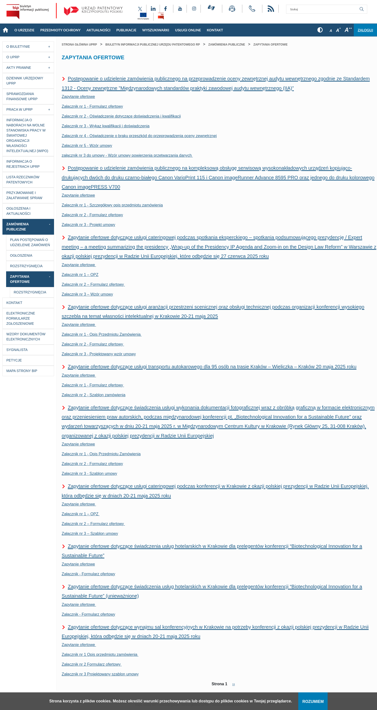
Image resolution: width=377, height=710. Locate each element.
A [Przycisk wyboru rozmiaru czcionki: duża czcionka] (348, 30)
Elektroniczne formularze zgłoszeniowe (20, 318)
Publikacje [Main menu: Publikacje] (126, 30)
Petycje (14, 360)
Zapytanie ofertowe (78, 97)
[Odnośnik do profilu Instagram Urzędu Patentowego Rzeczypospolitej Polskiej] (193, 9)
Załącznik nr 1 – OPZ (80, 275)
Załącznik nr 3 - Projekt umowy (88, 225)
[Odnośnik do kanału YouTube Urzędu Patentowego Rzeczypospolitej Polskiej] (180, 9)
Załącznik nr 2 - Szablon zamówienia (93, 395)
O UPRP (13, 57)
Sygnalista (17, 350)
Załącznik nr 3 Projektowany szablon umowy (100, 674)
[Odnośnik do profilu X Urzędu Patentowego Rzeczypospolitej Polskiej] (140, 9)
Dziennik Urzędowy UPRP (24, 80)
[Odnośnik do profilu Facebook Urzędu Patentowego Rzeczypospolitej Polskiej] (166, 9)
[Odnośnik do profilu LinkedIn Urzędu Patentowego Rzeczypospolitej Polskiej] (153, 9)
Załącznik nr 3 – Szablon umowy (90, 533)
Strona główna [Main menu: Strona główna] (5, 30)
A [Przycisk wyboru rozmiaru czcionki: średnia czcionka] (338, 30)
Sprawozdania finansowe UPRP (22, 96)
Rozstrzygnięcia (26, 266)
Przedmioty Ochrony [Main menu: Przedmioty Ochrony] (60, 30)
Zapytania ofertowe (20, 279)
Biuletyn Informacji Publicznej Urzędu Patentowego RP (152, 44)
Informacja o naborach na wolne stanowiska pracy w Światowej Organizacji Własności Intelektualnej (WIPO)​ (27, 135)
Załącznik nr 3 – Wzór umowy (87, 294)
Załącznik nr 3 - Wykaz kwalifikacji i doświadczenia (105, 126)
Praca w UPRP (19, 109)
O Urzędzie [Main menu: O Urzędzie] (24, 30)
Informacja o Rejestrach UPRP (23, 163)
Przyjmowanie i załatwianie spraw (24, 195)
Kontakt (14, 303)
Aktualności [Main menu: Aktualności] (99, 30)
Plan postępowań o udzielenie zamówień (30, 242)
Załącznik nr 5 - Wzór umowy (87, 146)
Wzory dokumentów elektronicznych (25, 336)
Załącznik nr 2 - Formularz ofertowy (92, 215)
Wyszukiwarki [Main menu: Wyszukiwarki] (155, 30)
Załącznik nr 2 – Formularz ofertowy (93, 284)
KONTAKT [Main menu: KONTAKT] (215, 30)
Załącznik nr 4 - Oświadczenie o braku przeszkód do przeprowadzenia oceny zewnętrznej (139, 136)
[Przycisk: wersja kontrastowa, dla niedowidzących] (320, 30)
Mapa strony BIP (21, 371)
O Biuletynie (18, 46)
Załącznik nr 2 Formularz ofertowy (92, 664)
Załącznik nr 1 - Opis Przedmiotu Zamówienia (102, 334)
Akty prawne (18, 68)
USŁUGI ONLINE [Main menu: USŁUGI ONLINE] (188, 30)
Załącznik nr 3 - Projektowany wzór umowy (99, 354)
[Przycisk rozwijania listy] (50, 46)
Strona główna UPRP (79, 44)
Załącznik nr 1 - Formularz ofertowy (92, 106)
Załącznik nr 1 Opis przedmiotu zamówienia (100, 654)
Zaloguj (365, 30)
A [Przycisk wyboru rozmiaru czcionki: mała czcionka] (331, 31)
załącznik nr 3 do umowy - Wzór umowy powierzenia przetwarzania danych (127, 155)
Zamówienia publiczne (17, 226)
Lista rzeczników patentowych (22, 179)
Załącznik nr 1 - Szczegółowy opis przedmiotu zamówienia (112, 205)
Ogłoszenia (21, 255)
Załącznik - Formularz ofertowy (88, 574)
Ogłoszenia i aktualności (18, 211)
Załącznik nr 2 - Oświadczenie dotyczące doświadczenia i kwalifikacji (121, 116)
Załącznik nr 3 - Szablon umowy (89, 473)
